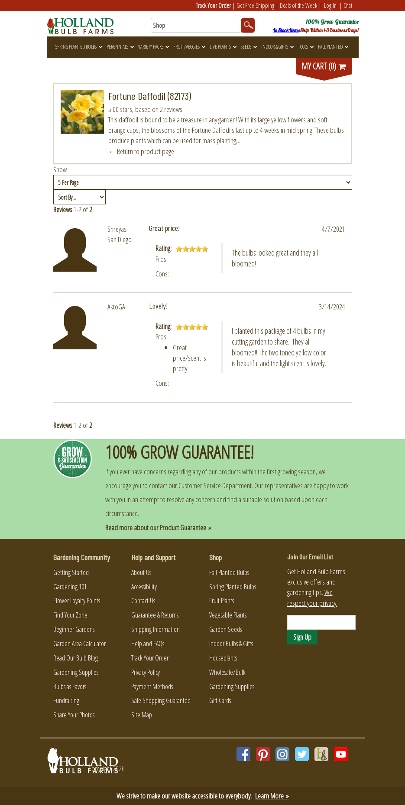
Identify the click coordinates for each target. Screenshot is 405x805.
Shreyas (116, 229)
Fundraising (66, 700)
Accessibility (144, 586)
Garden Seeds (225, 629)
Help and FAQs (147, 643)
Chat (347, 5)
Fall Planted (333, 46)
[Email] (321, 622)
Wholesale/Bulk (227, 672)
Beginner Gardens (73, 629)
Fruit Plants (221, 600)
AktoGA (116, 307)
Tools (306, 46)
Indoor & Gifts (277, 46)
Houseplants (223, 658)
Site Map (141, 715)
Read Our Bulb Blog (75, 658)
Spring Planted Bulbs (78, 46)
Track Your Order (213, 5)
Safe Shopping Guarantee (161, 700)
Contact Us (143, 600)
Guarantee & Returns (154, 615)
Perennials (120, 46)
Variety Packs (153, 46)
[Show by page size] (202, 182)
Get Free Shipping (255, 5)
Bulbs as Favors (69, 686)
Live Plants (223, 46)
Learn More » (272, 796)
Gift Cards (220, 700)
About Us (141, 572)
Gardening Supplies (75, 672)
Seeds (249, 46)
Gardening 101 (70, 586)
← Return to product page (141, 151)
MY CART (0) (324, 66)
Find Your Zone (70, 615)
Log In (330, 5)
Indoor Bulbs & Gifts (231, 643)
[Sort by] (79, 197)
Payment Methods (152, 686)
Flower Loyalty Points (76, 600)
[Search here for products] (203, 25)
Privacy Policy (145, 672)
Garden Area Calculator (79, 643)
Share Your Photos (73, 715)
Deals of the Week (298, 5)
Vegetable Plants (227, 615)
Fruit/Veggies (189, 46)
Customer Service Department (215, 485)
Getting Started (71, 572)
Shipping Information (155, 629)
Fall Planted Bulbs (229, 572)
